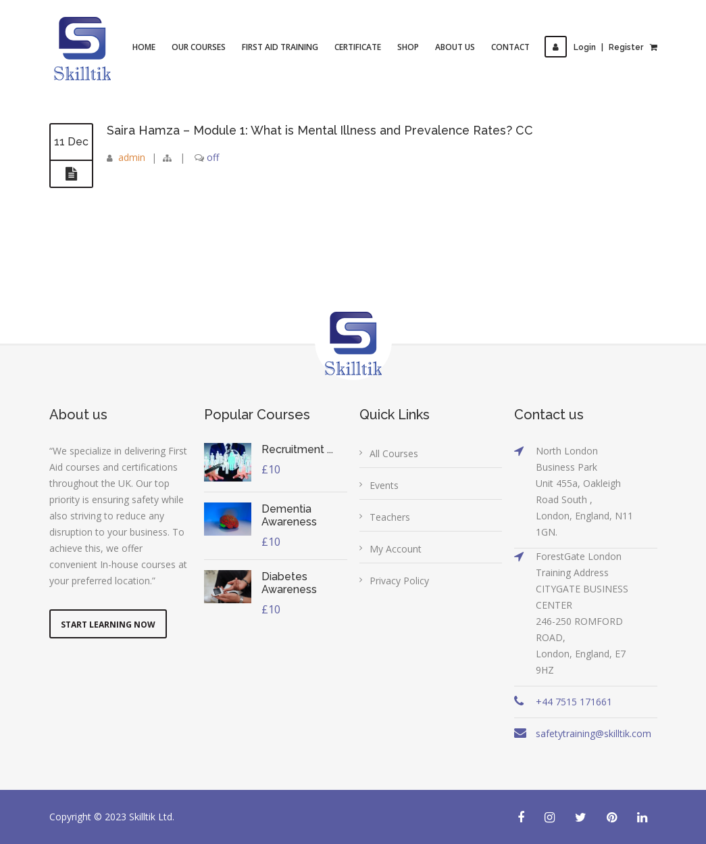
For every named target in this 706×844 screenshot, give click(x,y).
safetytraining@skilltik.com (593, 733)
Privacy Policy (399, 580)
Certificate (357, 47)
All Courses (394, 453)
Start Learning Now (108, 624)
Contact (510, 47)
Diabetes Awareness (289, 583)
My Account (396, 548)
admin (131, 157)
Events (384, 485)
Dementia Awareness (289, 515)
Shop (408, 47)
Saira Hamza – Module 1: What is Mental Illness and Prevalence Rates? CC (322, 130)
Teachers (390, 517)
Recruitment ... (297, 449)
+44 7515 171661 (574, 701)
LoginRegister (594, 47)
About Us (455, 47)
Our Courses (199, 47)
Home (143, 47)
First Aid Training (280, 47)
